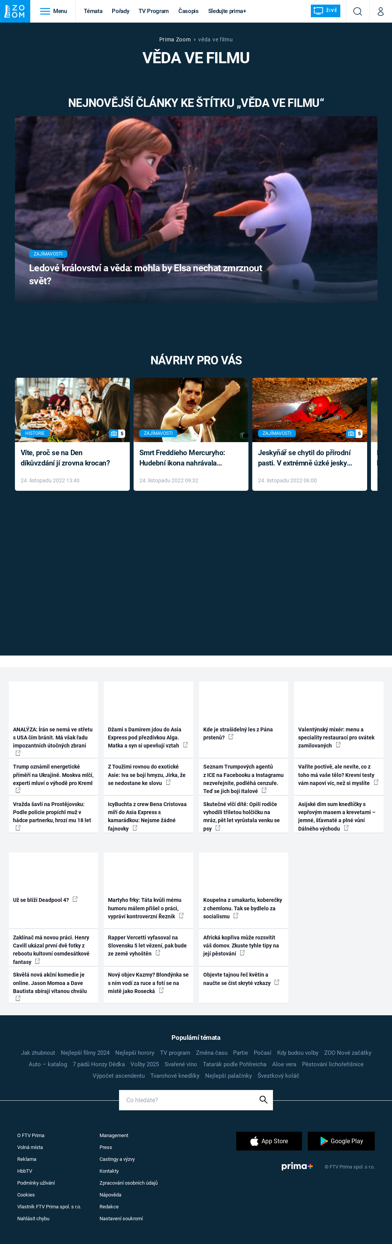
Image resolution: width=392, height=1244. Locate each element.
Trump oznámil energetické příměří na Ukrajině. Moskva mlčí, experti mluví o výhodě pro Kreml (53, 778)
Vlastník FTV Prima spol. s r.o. (49, 1207)
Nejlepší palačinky (228, 1075)
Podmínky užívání (36, 1183)
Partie (240, 1052)
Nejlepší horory (134, 1052)
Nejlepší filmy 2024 (85, 1052)
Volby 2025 (145, 1064)
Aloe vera (284, 1064)
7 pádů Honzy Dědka (99, 1064)
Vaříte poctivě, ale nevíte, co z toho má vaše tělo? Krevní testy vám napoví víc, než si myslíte (338, 775)
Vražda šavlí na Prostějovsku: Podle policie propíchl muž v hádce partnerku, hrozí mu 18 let (52, 816)
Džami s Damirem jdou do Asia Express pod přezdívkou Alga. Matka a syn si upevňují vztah (148, 737)
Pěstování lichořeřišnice (333, 1064)
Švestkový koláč (278, 1075)
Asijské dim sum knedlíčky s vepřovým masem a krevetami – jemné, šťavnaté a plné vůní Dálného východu (337, 816)
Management (114, 1135)
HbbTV (24, 1171)
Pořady (120, 11)
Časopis (188, 11)
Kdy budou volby (297, 1052)
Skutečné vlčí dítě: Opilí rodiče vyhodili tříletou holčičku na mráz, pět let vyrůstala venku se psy (241, 816)
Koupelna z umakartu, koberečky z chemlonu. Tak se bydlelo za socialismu (242, 908)
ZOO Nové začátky (347, 1052)
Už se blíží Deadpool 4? (45, 899)
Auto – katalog (48, 1064)
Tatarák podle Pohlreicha (234, 1064)
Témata (93, 11)
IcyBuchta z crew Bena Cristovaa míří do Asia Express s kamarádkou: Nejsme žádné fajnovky (147, 816)
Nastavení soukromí (121, 1218)
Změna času (211, 1052)
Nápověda (110, 1195)
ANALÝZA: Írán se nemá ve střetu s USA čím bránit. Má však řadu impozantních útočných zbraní (53, 741)
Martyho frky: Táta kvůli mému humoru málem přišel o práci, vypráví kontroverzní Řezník (146, 908)
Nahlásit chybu (33, 1218)
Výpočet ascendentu (119, 1075)
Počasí (262, 1052)
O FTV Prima (30, 1135)
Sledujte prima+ (227, 11)
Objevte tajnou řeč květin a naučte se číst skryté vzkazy (241, 979)
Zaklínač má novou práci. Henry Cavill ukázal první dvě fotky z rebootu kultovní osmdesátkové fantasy (51, 949)
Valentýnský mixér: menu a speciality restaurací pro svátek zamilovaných (336, 737)
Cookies (26, 1195)
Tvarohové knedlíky (174, 1075)
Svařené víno (181, 1064)
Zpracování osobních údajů (129, 1183)
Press (106, 1147)
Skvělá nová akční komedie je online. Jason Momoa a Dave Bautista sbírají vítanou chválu (50, 986)
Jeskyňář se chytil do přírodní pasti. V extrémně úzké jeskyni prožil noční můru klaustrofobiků (305, 458)
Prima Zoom (175, 39)
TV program (175, 1052)
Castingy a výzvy (117, 1159)
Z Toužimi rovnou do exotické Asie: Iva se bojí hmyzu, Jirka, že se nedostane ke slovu (147, 775)
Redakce (109, 1207)
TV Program (153, 11)
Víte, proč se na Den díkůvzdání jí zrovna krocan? (65, 458)
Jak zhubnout (38, 1052)
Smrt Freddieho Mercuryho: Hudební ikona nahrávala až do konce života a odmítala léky (185, 458)
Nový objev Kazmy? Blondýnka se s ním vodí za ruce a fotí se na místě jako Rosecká (148, 983)
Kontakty (109, 1171)
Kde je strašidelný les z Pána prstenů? (238, 733)
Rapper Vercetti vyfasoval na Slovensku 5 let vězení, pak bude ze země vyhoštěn (147, 945)
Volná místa (30, 1147)
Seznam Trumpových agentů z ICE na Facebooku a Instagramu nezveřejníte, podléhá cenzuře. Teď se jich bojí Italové (243, 779)
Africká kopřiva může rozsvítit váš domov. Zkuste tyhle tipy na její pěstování (241, 945)
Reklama (26, 1159)
